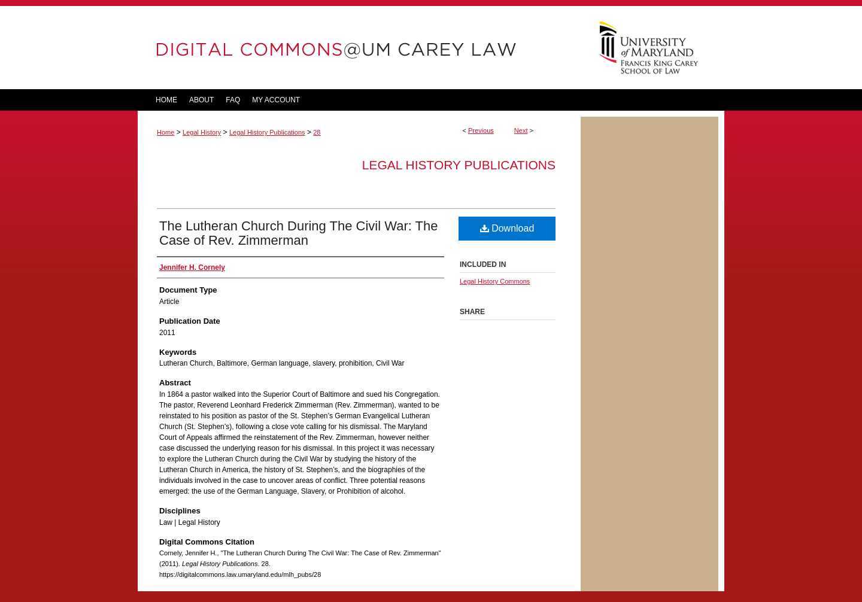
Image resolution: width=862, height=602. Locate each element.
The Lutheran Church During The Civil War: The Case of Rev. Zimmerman (298, 233)
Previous (481, 130)
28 (316, 132)
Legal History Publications (267, 132)
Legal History (202, 132)
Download (507, 228)
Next (521, 130)
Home (165, 132)
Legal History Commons (495, 281)
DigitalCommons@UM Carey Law (359, 47)
